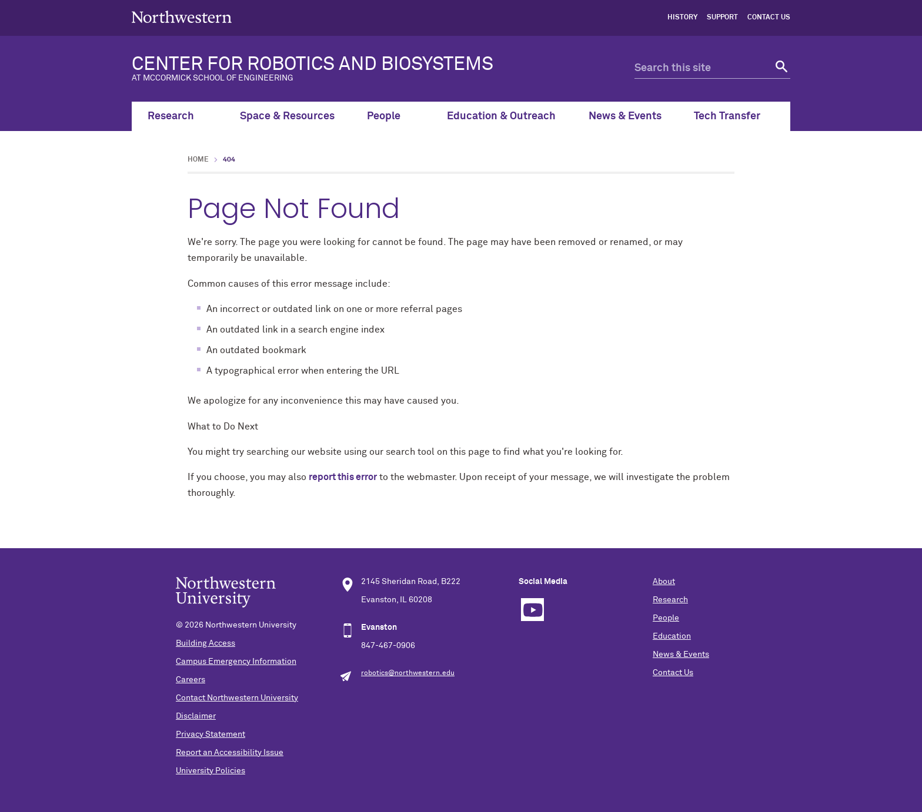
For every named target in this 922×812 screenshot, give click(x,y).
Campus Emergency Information (236, 661)
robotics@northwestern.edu (408, 673)
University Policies (210, 771)
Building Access (205, 643)
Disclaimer (196, 716)
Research (178, 116)
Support (722, 17)
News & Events (625, 116)
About (664, 582)
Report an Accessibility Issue (229, 753)
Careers (190, 680)
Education (672, 636)
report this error (343, 477)
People (390, 116)
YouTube (532, 609)
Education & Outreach (501, 116)
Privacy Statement (210, 734)
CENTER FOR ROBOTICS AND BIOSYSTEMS (364, 68)
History (682, 17)
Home (198, 159)
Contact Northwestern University (237, 698)
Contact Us (768, 17)
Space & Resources (287, 116)
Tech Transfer (734, 116)
